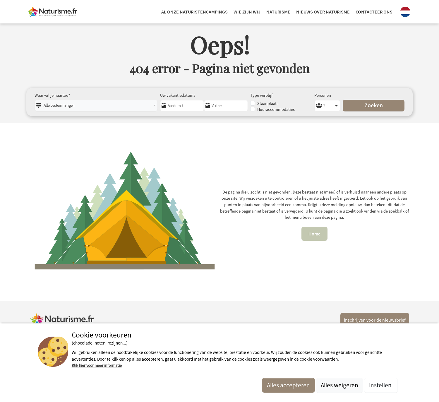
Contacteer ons (374, 12)
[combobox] (96, 105)
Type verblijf (261, 95)
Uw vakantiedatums (177, 95)
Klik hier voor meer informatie (97, 365)
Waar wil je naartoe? (52, 95)
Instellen (381, 385)
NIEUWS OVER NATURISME (323, 12)
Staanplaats (267, 103)
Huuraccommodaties (276, 109)
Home (314, 234)
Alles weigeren (339, 385)
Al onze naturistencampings (194, 12)
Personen (322, 95)
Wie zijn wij (247, 12)
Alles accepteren (288, 385)
